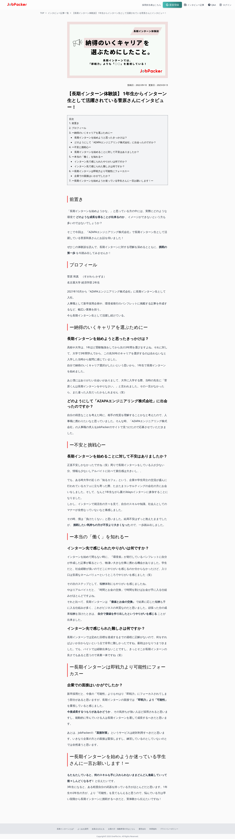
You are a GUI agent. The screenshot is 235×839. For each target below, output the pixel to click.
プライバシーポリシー (169, 829)
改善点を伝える (98, 829)
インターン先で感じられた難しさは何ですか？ (99, 166)
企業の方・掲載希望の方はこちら (121, 829)
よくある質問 (82, 829)
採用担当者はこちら (151, 4)
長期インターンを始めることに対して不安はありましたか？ (106, 152)
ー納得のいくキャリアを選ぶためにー (92, 132)
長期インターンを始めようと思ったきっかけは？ (100, 137)
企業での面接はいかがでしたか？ (92, 176)
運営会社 (142, 829)
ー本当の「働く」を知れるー (87, 156)
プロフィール (79, 128)
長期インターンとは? (65, 829)
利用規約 (153, 829)
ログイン (225, 4)
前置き (75, 123)
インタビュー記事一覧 (58, 13)
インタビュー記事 (194, 4)
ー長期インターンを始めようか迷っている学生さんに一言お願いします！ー (112, 180)
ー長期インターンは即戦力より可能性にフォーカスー (100, 171)
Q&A (212, 4)
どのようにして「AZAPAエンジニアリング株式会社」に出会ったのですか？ (115, 142)
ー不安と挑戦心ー (81, 147)
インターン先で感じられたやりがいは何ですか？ (100, 161)
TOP (42, 13)
